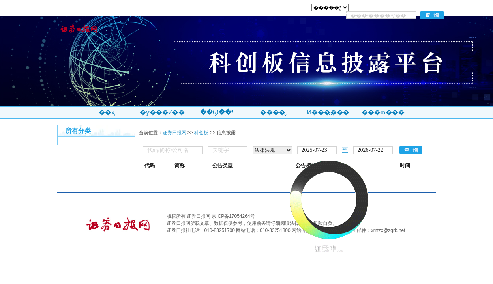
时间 (405, 165)
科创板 (201, 132)
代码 (149, 165)
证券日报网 (174, 132)
